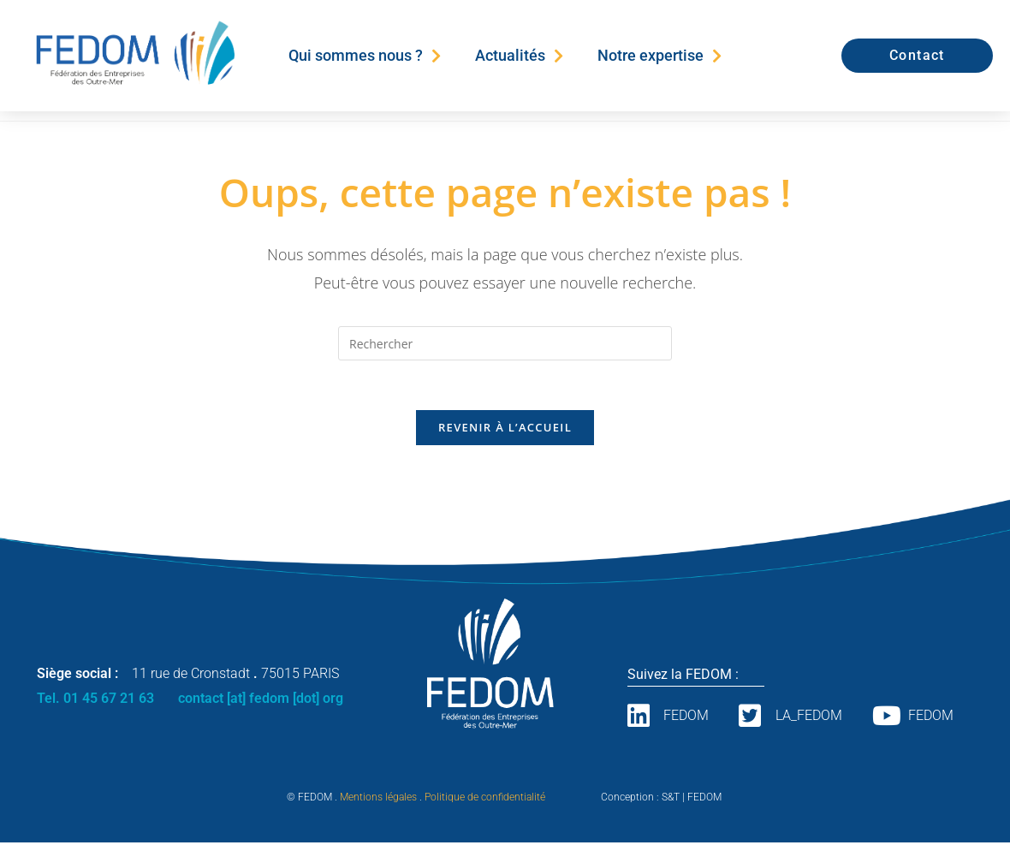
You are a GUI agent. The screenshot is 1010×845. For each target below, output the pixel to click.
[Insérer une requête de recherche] (505, 343)
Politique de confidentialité (485, 800)
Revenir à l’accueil (505, 429)
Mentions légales (378, 800)
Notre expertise (659, 55)
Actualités (519, 55)
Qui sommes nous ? (364, 55)
